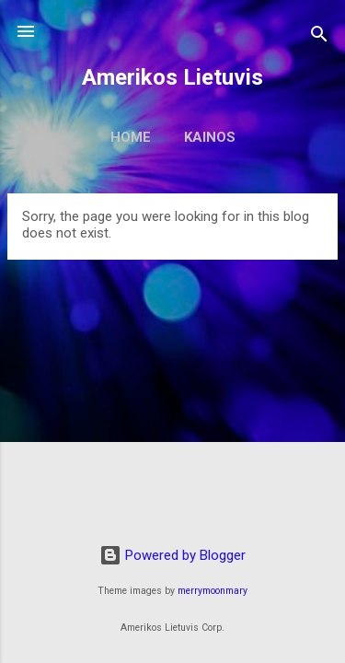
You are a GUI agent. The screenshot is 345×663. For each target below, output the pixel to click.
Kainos (210, 137)
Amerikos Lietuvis (172, 77)
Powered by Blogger (172, 555)
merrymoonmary (212, 591)
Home (130, 137)
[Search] (319, 37)
